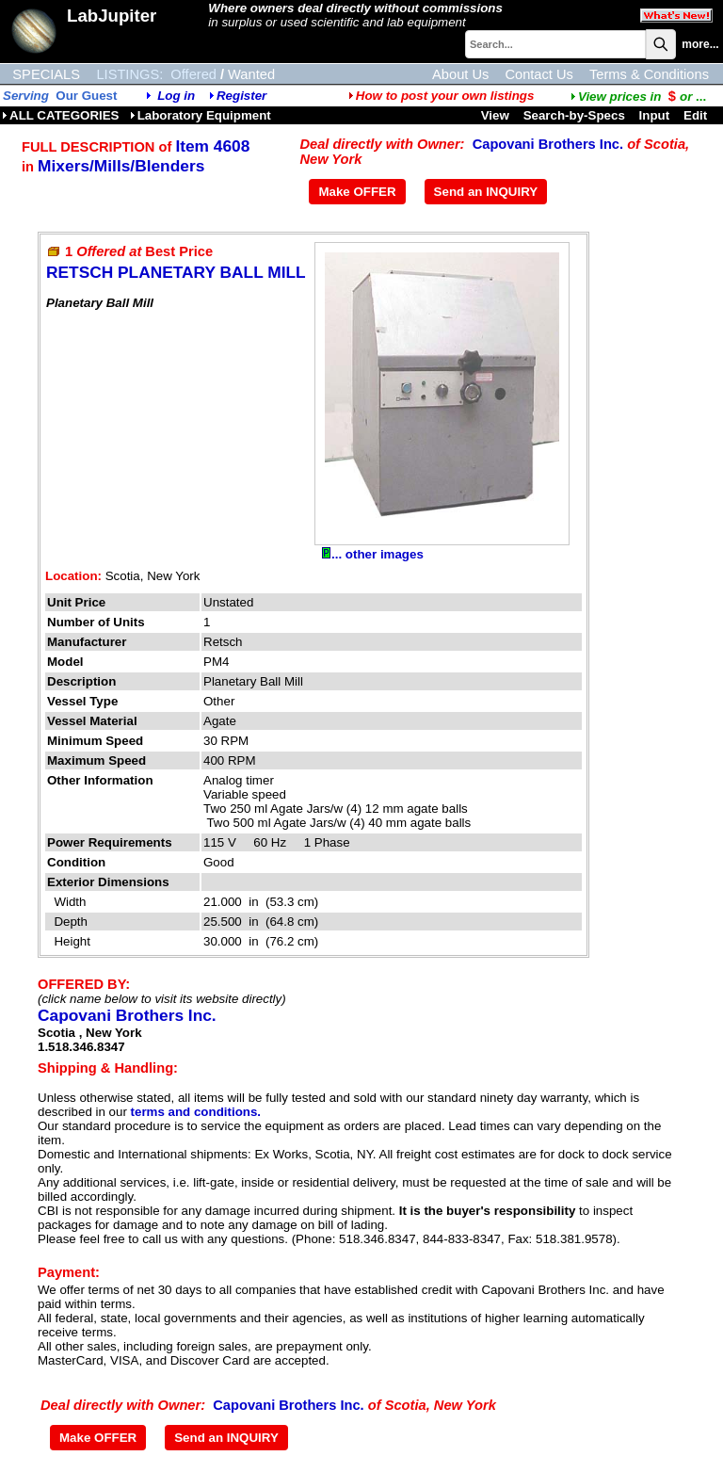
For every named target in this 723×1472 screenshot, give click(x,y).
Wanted (251, 74)
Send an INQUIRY (486, 192)
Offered (193, 74)
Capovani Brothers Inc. (548, 144)
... (638, 96)
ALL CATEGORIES (61, 115)
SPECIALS (46, 74)
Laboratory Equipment (200, 115)
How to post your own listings (441, 96)
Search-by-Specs (574, 115)
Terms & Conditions (649, 74)
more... (700, 44)
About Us (460, 74)
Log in (176, 96)
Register (241, 96)
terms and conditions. (196, 1112)
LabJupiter (111, 15)
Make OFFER (356, 192)
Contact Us (539, 74)
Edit (697, 115)
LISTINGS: (129, 74)
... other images (373, 554)
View (495, 115)
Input (654, 115)
